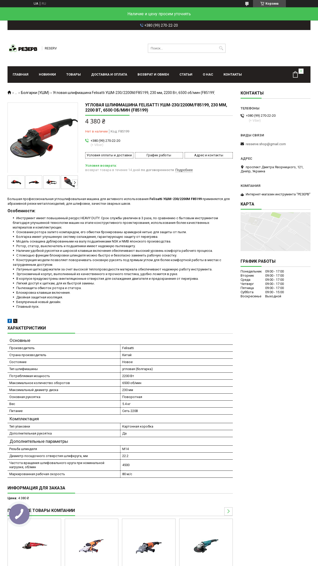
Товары (73, 74)
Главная (20, 74)
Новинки (47, 74)
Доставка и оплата (109, 74)
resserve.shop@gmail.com (266, 144)
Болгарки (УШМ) (35, 93)
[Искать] (221, 48)
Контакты (232, 74)
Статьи (185, 74)
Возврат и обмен (153, 74)
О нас (208, 74)
